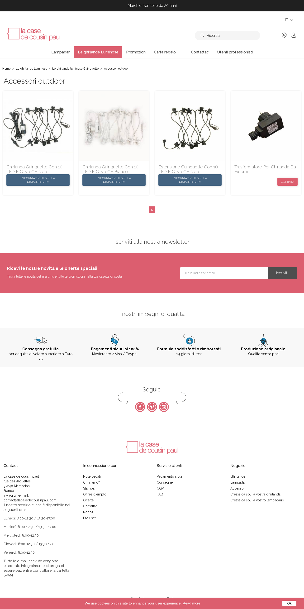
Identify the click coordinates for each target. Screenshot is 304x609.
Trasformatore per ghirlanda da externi (265, 169)
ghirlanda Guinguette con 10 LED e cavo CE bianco (110, 169)
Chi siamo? (91, 482)
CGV (160, 488)
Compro (287, 181)
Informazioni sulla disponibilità (38, 179)
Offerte (88, 500)
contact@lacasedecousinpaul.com (30, 500)
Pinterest (152, 407)
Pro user (89, 518)
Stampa (89, 488)
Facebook (140, 407)
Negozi (88, 512)
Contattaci (90, 506)
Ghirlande (237, 476)
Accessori (238, 488)
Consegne (165, 482)
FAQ (160, 494)
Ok (289, 603)
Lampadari (238, 482)
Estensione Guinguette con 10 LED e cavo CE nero (188, 169)
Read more (191, 603)
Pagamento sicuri (170, 476)
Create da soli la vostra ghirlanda (255, 494)
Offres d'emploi (95, 494)
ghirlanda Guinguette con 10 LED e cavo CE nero (34, 169)
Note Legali (92, 476)
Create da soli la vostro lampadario (257, 500)
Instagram (164, 407)
